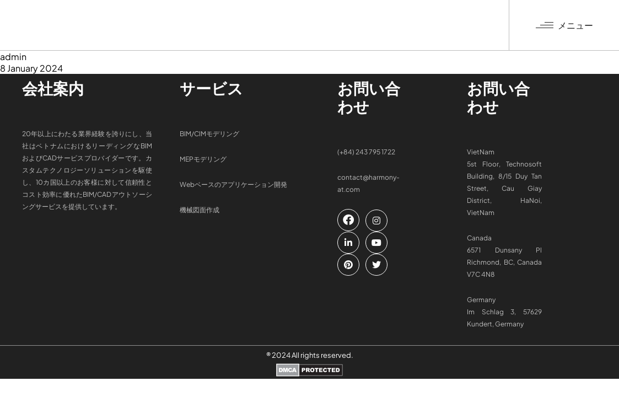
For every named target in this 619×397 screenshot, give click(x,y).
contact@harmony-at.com (368, 183)
